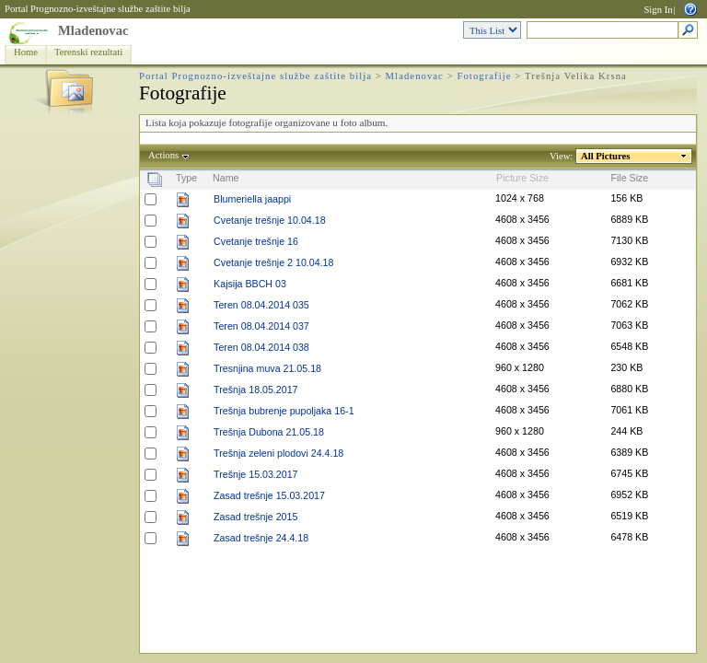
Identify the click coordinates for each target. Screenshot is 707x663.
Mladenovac (93, 30)
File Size (629, 177)
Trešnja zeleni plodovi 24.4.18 (278, 453)
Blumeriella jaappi (252, 198)
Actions (164, 155)
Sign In (657, 10)
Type (186, 177)
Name (225, 177)
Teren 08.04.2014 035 (261, 304)
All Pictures (606, 156)
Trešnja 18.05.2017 (255, 389)
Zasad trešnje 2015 (255, 516)
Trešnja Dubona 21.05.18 (269, 431)
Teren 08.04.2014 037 (261, 326)
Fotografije (484, 76)
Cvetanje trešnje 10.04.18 (269, 220)
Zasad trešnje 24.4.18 (261, 537)
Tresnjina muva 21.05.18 (267, 368)
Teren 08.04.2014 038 (261, 347)
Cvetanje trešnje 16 (256, 241)
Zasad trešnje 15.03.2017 (269, 495)
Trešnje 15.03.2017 (255, 474)
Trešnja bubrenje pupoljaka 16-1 (284, 410)
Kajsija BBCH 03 (250, 283)
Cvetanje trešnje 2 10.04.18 (273, 262)
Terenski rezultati (88, 52)
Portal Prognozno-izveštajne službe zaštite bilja (98, 9)
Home (26, 52)
